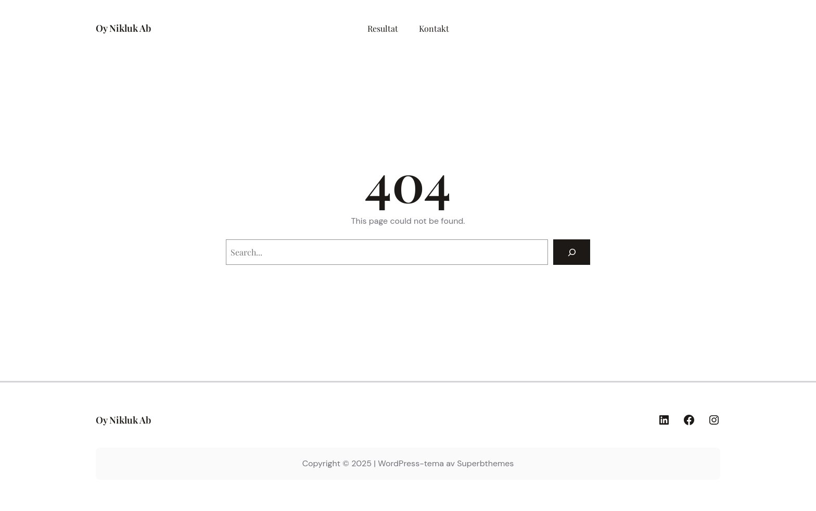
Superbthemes (485, 463)
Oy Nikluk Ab (123, 28)
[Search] (571, 252)
